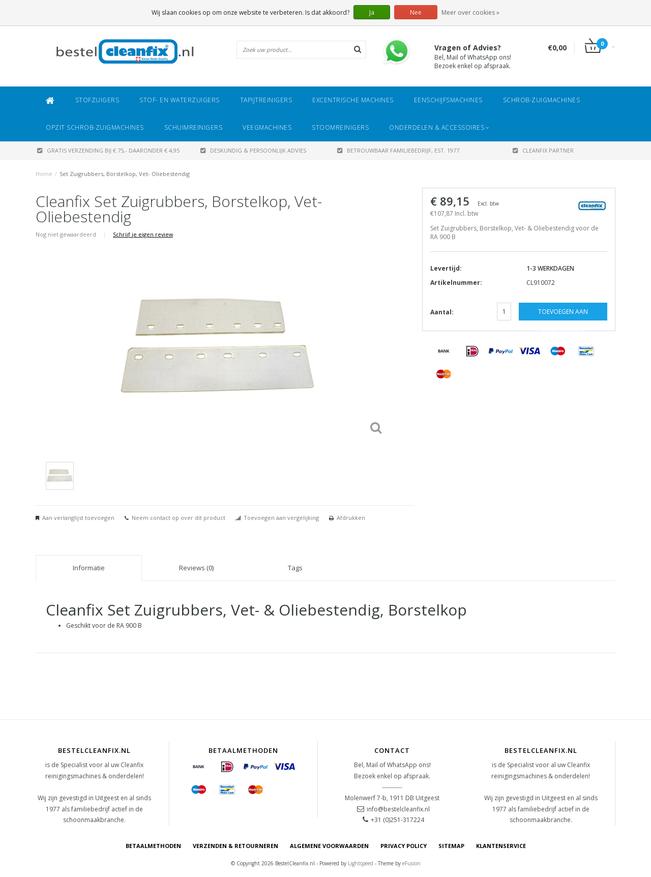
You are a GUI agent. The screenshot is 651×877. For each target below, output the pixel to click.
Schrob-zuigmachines (541, 100)
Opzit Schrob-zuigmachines (95, 127)
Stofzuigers (97, 100)
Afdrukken (351, 517)
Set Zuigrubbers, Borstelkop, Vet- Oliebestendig (125, 174)
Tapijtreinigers (266, 100)
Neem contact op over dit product (178, 517)
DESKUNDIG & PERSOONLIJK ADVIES (253, 150)
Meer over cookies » (470, 12)
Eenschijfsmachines (448, 100)
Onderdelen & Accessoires (439, 127)
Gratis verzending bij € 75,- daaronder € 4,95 (108, 150)
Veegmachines (267, 127)
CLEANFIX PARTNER (543, 150)
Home (44, 174)
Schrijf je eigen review (143, 234)
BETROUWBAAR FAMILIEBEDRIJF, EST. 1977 (398, 150)
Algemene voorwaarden (329, 846)
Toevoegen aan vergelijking (281, 517)
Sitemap (451, 846)
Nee (416, 12)
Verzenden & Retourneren (235, 846)
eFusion (411, 863)
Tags (295, 567)
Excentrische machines (353, 100)
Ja (371, 12)
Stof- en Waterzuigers (179, 100)
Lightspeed (360, 863)
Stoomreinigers (340, 127)
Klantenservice (501, 846)
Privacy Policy (403, 846)
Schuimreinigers (193, 127)
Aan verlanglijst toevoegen (78, 517)
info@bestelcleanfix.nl (398, 809)
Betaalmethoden (153, 846)
